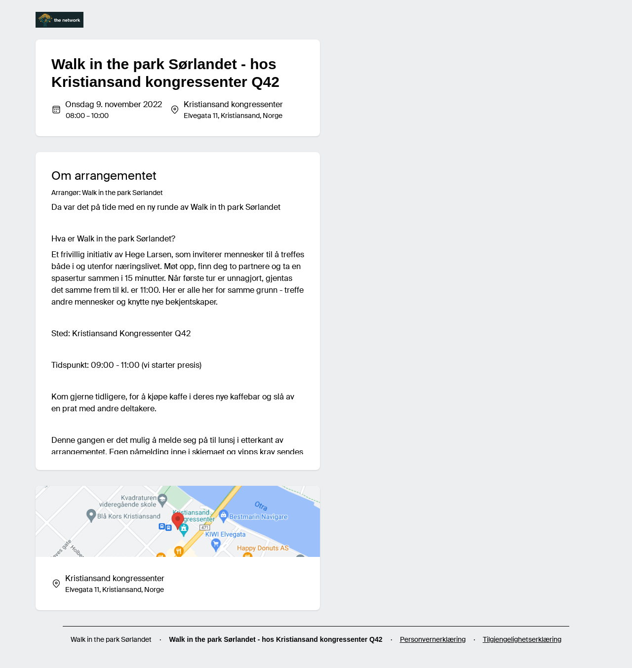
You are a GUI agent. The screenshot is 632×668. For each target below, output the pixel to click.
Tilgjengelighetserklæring (522, 639)
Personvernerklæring (433, 639)
